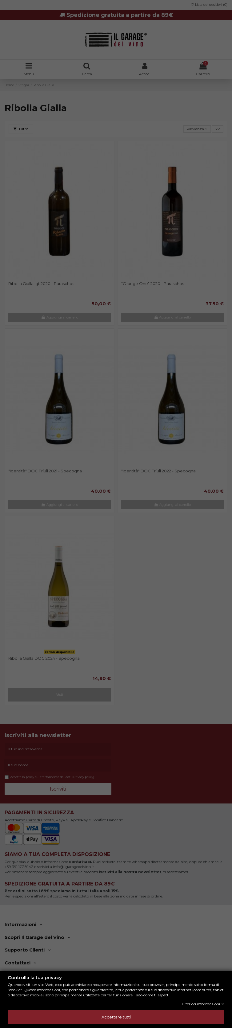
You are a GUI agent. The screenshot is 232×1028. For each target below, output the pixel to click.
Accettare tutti (116, 1016)
